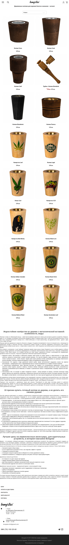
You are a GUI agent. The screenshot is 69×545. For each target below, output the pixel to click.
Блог (2, 486)
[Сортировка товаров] (34, 12)
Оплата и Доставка (7, 489)
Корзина (4, 498)
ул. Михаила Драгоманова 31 (15, 510)
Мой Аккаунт (5, 495)
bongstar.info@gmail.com (11, 524)
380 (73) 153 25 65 (9, 529)
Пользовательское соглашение (34, 543)
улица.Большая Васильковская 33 (17, 520)
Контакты (4, 492)
